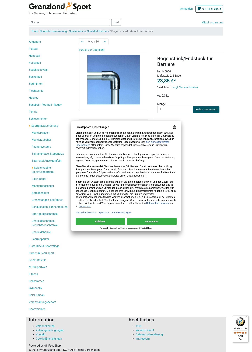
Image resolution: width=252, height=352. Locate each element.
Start (35, 31)
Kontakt (41, 334)
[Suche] (69, 22)
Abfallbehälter (40, 193)
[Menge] (175, 109)
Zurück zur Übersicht (91, 49)
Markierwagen (40, 132)
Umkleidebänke (41, 232)
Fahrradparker (40, 239)
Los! (116, 22)
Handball (34, 55)
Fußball (33, 48)
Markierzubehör (41, 139)
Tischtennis (36, 90)
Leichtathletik (37, 260)
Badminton (36, 83)
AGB (138, 326)
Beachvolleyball (38, 69)
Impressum (143, 338)
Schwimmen (36, 281)
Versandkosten (45, 326)
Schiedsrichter (38, 118)
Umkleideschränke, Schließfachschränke (45, 223)
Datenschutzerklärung (149, 334)
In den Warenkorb (206, 109)
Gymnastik (35, 288)
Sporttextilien (37, 309)
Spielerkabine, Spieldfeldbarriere (89, 31)
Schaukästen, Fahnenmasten (50, 207)
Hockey (33, 97)
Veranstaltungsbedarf (42, 302)
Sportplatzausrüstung (53, 31)
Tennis (33, 111)
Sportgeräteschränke (45, 214)
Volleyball (35, 62)
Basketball (35, 76)
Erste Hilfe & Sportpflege (44, 246)
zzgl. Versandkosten (185, 87)
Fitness (33, 274)
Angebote (35, 41)
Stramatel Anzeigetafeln (46, 160)
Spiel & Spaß (36, 295)
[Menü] (246, 317)
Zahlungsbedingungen (50, 330)
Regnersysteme (41, 146)
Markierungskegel (43, 186)
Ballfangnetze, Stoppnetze (48, 153)
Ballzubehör (39, 179)
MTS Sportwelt (38, 267)
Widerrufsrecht (145, 330)
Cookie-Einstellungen (49, 338)
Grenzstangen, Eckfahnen (47, 200)
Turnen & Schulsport (41, 253)
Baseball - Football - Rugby (45, 104)
